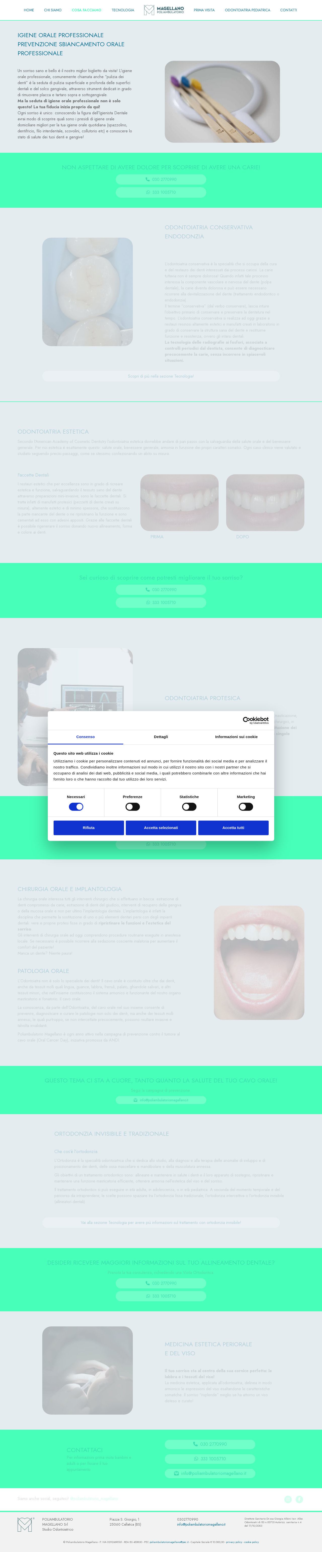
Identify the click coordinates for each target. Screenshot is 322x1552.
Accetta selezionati (161, 827)
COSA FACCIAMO (86, 10)
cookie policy (251, 1542)
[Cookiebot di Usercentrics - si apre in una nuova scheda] (247, 720)
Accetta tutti (233, 827)
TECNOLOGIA (123, 10)
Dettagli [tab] (161, 737)
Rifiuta (89, 827)
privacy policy (234, 1542)
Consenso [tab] (85, 737)
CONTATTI (288, 10)
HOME (29, 10)
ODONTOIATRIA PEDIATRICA (247, 10)
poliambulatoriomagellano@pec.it (169, 1542)
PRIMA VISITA (204, 10)
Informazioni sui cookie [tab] (236, 737)
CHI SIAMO (53, 10)
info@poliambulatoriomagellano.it (201, 1524)
